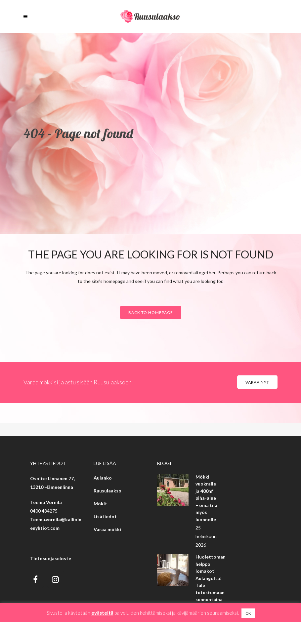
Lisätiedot (105, 516)
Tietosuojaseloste (50, 558)
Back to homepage (150, 312)
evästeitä (102, 613)
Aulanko (103, 478)
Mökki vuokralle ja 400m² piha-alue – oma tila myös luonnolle (206, 498)
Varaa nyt (257, 381)
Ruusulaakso (107, 490)
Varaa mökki (107, 529)
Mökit (100, 503)
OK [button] (248, 613)
